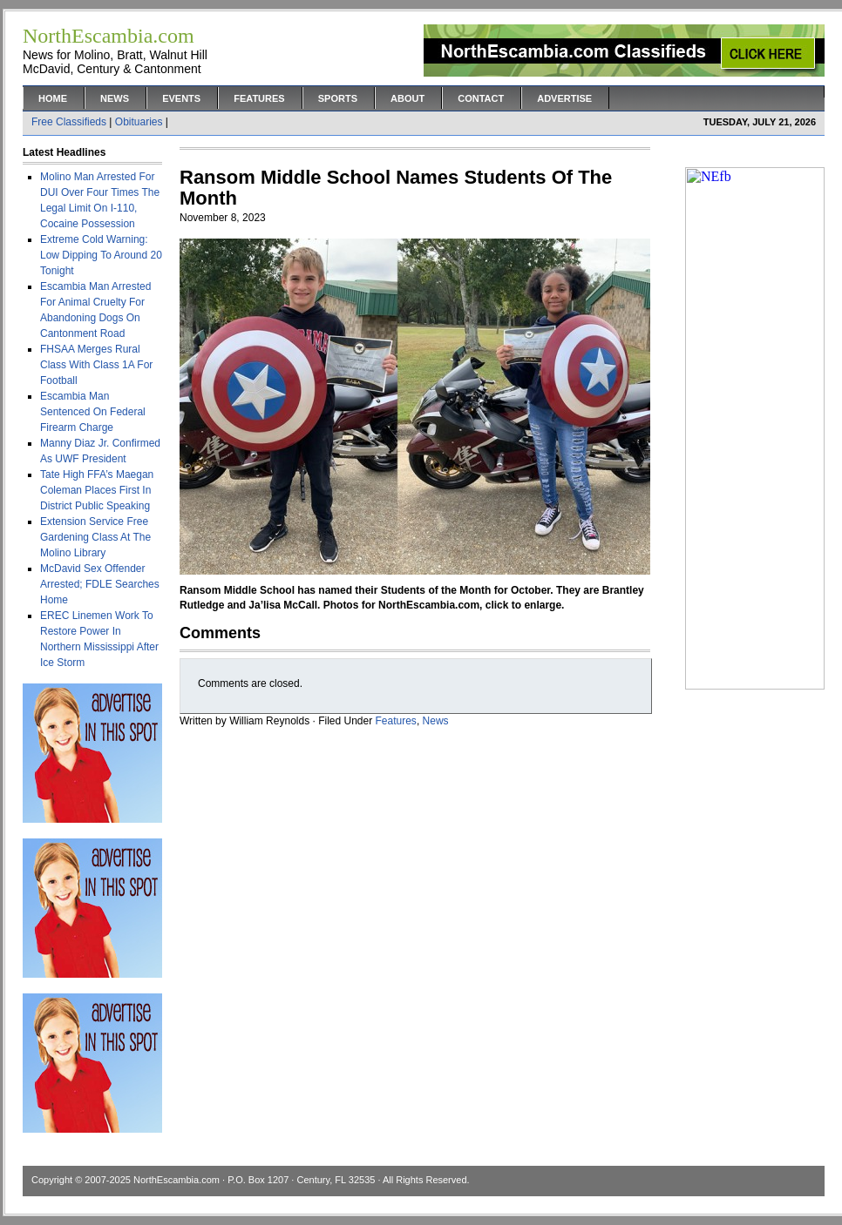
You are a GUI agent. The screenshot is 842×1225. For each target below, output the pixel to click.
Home (52, 98)
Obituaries (139, 122)
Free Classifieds (68, 122)
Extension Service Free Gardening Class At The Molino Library (95, 537)
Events (181, 98)
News (114, 98)
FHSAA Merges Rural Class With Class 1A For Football (96, 365)
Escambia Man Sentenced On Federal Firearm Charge (93, 412)
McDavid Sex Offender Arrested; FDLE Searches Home (100, 584)
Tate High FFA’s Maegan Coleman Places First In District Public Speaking (96, 490)
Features (259, 98)
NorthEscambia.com (176, 1180)
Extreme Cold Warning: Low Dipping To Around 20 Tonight (101, 255)
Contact (481, 98)
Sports (337, 98)
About (407, 98)
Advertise (564, 98)
